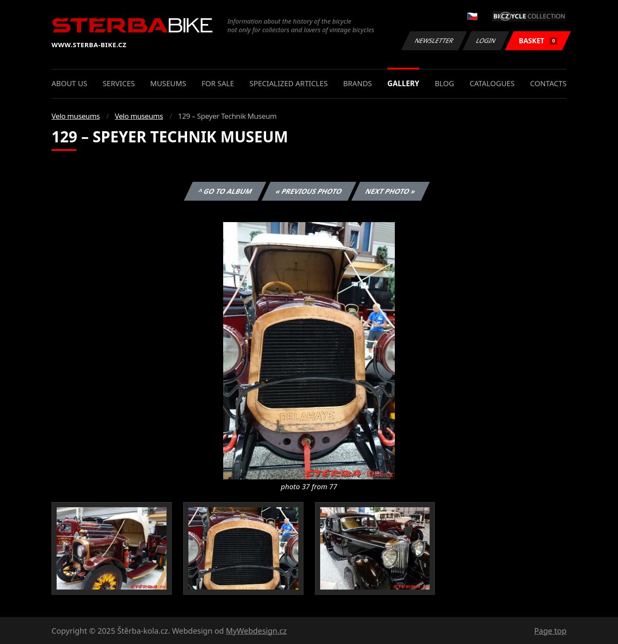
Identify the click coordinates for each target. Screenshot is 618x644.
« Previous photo (309, 191)
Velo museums (76, 116)
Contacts (548, 83)
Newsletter (434, 40)
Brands (357, 83)
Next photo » (391, 191)
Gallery (403, 83)
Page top (550, 631)
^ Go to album (225, 191)
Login (486, 40)
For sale (218, 83)
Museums (168, 83)
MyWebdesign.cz (256, 631)
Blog (444, 83)
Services (119, 83)
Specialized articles (288, 83)
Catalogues (492, 83)
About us (69, 83)
